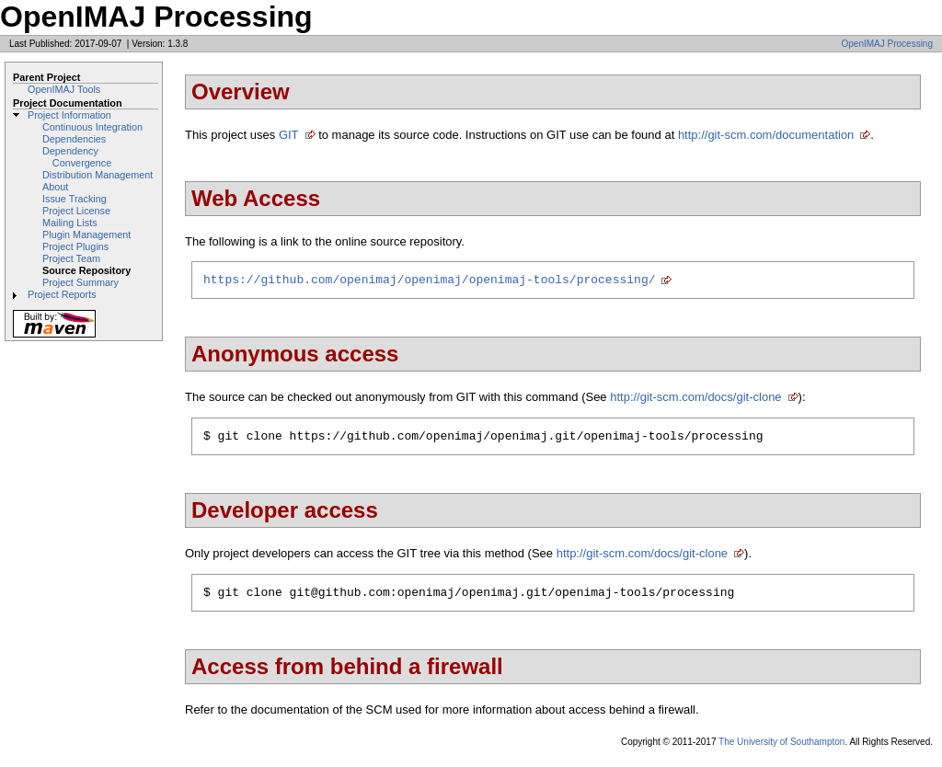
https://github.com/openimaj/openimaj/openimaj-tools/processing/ (429, 281)
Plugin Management (86, 234)
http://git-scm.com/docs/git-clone (695, 399)
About (55, 186)
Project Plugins (75, 246)
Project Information (69, 114)
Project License (76, 210)
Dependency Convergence (76, 156)
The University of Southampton (781, 750)
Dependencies (74, 138)
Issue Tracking (74, 198)
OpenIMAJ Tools (64, 89)
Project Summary (80, 282)
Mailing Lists (70, 222)
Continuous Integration (92, 126)
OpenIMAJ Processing (888, 44)
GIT (289, 135)
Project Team (71, 258)
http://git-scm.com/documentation (766, 135)
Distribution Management (97, 174)
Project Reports (62, 294)
